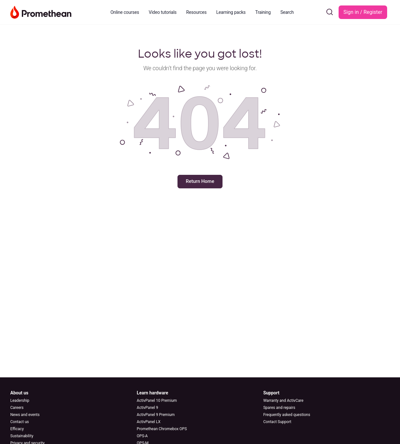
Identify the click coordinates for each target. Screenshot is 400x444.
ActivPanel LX (148, 422)
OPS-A (142, 436)
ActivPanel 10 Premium (157, 400)
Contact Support (277, 422)
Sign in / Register (362, 12)
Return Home (200, 181)
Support (271, 392)
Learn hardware (152, 392)
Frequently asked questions (286, 414)
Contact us (19, 422)
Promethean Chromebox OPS (162, 429)
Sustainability (21, 436)
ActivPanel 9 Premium (156, 414)
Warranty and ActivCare (283, 400)
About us (19, 392)
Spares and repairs (279, 407)
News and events (25, 414)
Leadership (19, 400)
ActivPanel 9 (147, 407)
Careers (16, 407)
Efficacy (17, 429)
